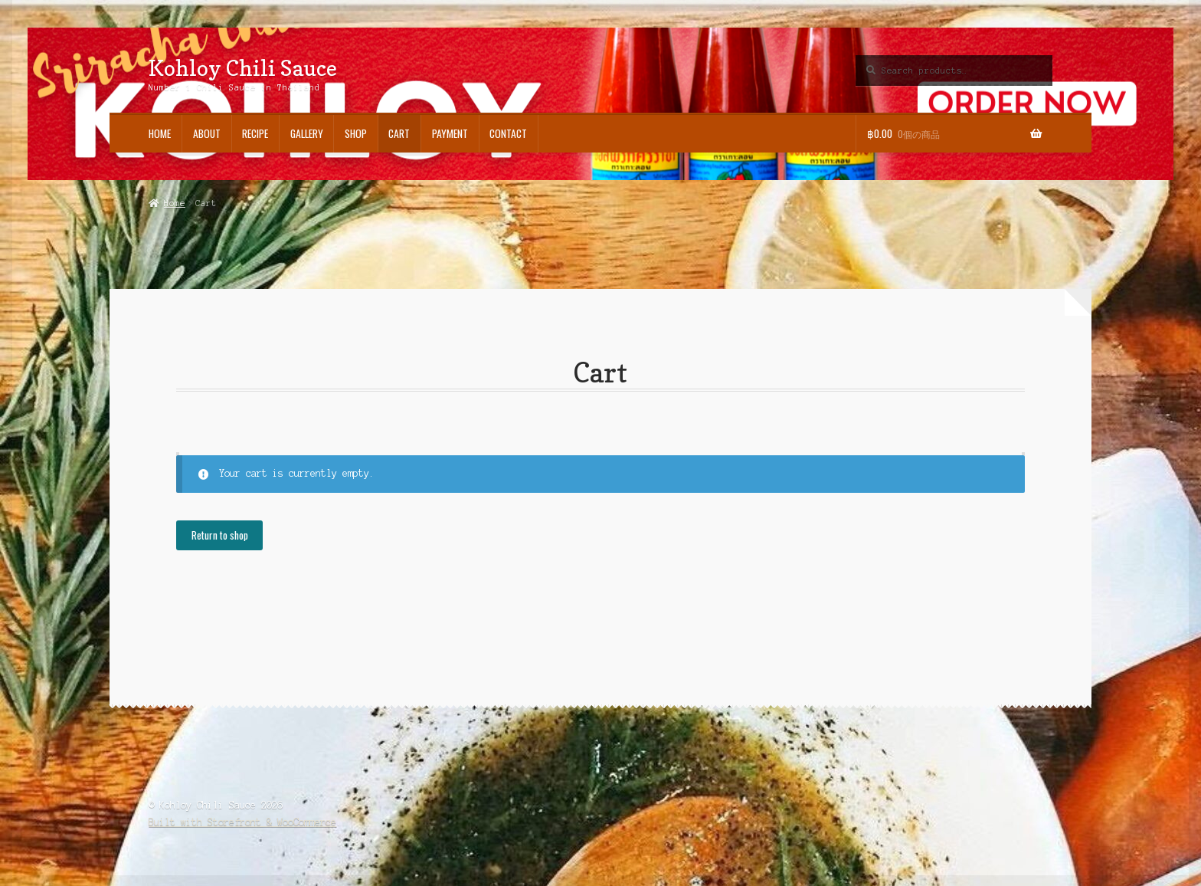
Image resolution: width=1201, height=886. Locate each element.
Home (160, 133)
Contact (508, 133)
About (207, 133)
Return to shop (219, 535)
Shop (356, 133)
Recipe (255, 133)
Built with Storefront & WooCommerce (242, 822)
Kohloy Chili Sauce (243, 67)
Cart (399, 133)
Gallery (306, 133)
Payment (450, 133)
